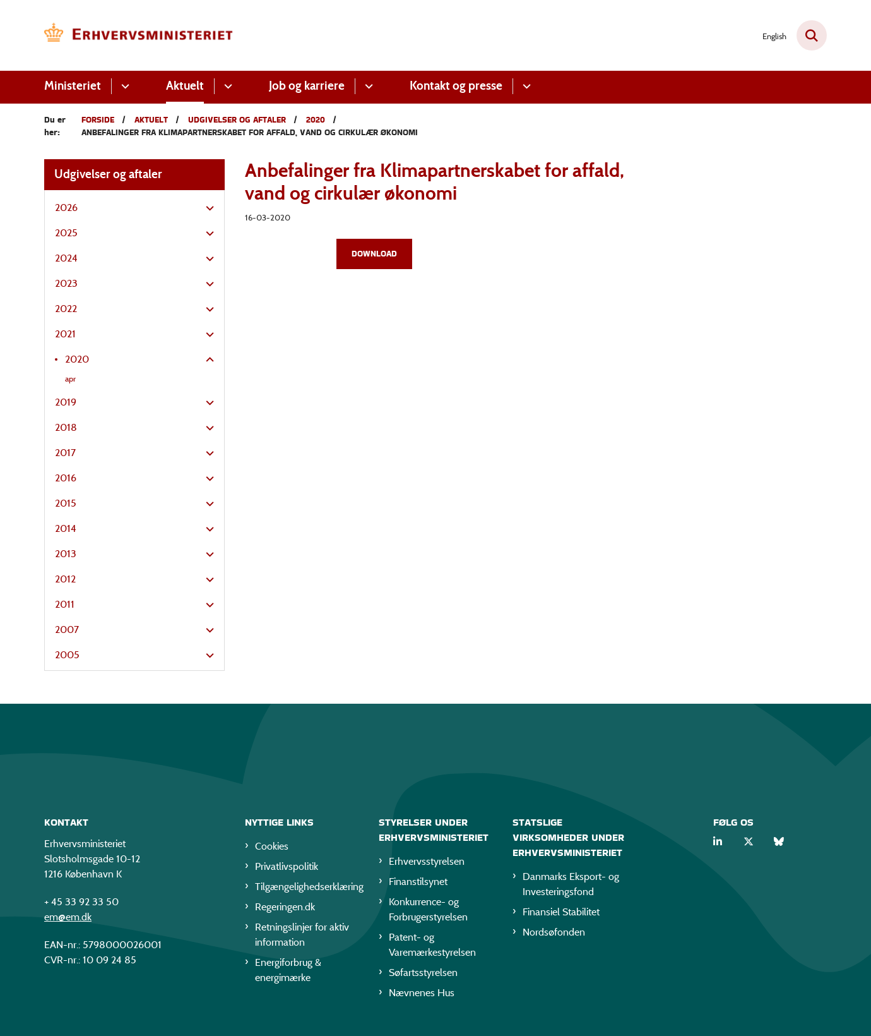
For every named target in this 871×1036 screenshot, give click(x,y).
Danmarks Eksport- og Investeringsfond (571, 886)
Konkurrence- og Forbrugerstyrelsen (428, 911)
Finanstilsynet (418, 884)
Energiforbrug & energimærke (288, 972)
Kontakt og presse (456, 85)
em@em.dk (68, 919)
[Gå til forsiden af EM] (139, 35)
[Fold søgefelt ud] (812, 35)
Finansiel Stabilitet (561, 914)
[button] (206, 208)
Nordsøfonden (554, 935)
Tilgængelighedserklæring (306, 889)
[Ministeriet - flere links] (123, 86)
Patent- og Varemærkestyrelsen (432, 947)
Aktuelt (185, 85)
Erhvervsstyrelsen (427, 864)
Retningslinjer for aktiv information (302, 937)
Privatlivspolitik (286, 869)
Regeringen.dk (285, 909)
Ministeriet (72, 85)
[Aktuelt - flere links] (226, 86)
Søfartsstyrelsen (423, 975)
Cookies (271, 849)
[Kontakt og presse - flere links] (525, 86)
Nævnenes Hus (421, 995)
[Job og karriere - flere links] (367, 86)
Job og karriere (307, 85)
